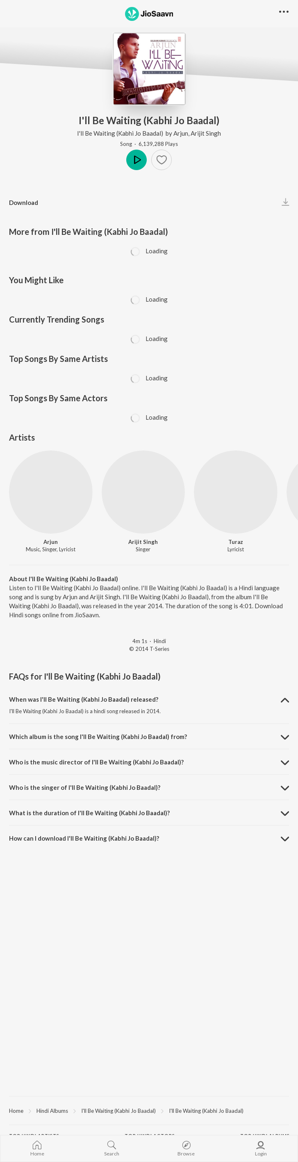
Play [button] (136, 160)
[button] (283, 12)
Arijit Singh (206, 133)
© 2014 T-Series (149, 649)
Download (23, 202)
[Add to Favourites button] (161, 160)
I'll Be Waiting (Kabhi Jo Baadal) (120, 133)
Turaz (235, 542)
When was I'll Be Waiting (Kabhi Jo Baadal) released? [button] (83, 699)
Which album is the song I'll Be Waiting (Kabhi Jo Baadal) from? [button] (98, 736)
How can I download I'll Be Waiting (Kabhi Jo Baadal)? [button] (84, 838)
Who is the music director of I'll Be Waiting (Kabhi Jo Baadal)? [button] (96, 762)
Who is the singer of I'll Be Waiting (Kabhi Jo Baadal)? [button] (84, 787)
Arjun (180, 133)
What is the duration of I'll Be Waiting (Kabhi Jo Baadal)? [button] (89, 812)
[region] (149, 1110)
